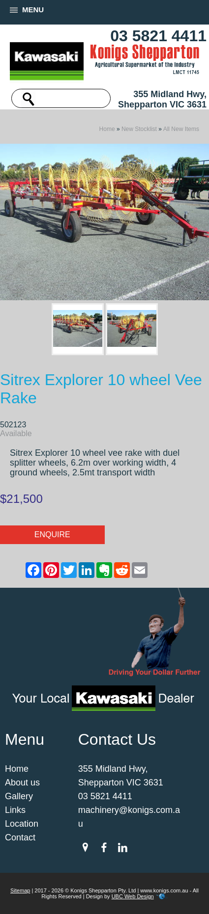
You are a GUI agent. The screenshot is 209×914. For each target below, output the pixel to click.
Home (107, 129)
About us (22, 782)
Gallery (19, 796)
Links (15, 810)
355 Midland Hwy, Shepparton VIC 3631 (162, 99)
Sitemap (20, 890)
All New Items (181, 129)
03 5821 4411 (158, 36)
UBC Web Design (133, 896)
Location (21, 824)
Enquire (52, 534)
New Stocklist (139, 129)
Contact (20, 837)
